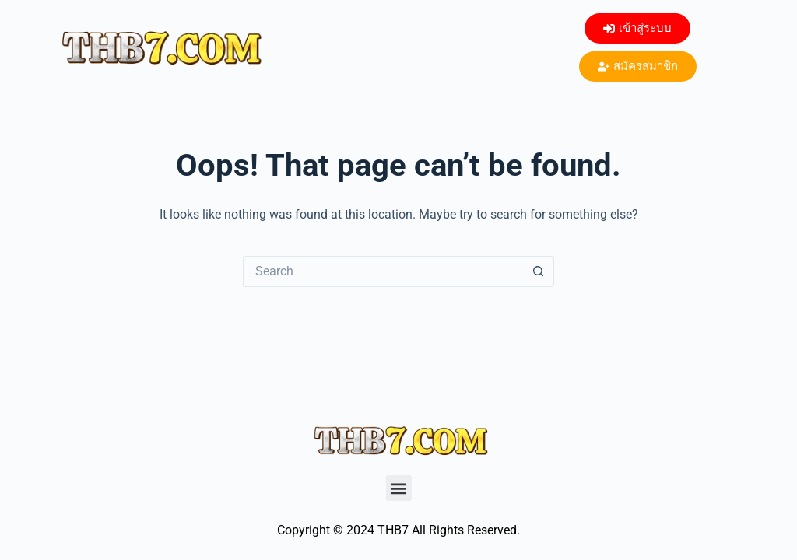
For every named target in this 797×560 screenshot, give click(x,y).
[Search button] (538, 271)
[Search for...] (383, 271)
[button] (399, 488)
